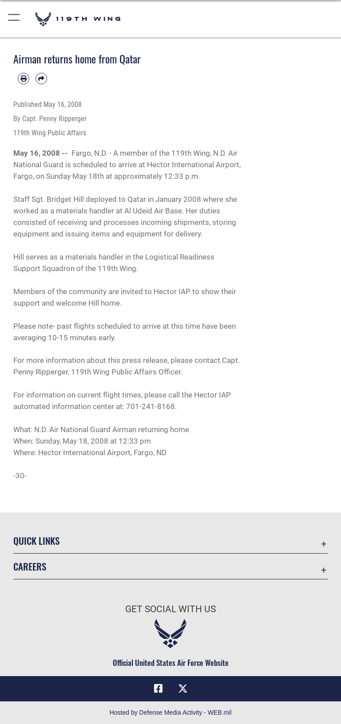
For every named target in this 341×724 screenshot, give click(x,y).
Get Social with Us (170, 609)
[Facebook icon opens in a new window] (158, 688)
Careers (29, 566)
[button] (14, 19)
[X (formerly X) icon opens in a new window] (183, 688)
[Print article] (23, 78)
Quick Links (36, 540)
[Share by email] (41, 78)
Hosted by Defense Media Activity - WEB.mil (171, 712)
